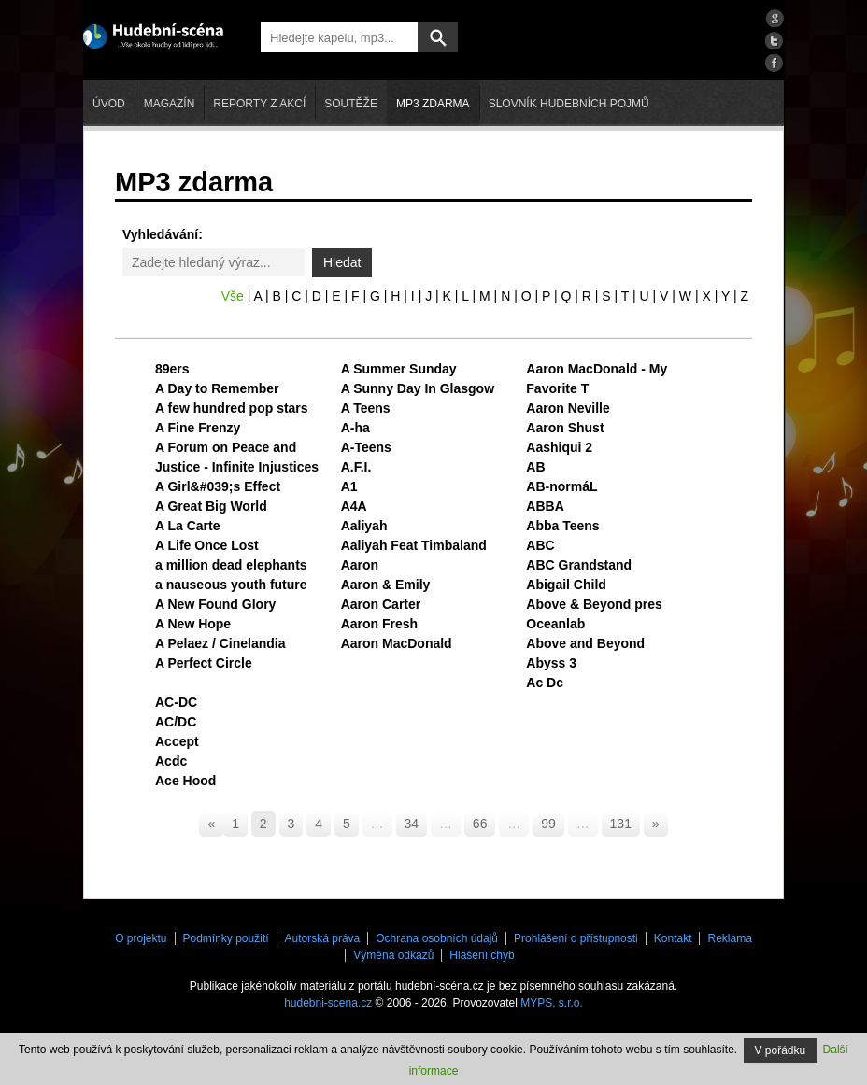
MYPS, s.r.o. (551, 1002)
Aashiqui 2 (559, 447)
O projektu (140, 938)
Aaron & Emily (386, 584)
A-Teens (366, 447)
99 (548, 823)
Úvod (108, 103)
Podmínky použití (226, 938)
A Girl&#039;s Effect (217, 486)
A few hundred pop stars (231, 408)
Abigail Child (566, 584)
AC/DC (175, 721)
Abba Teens (562, 525)
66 (480, 823)
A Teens (366, 408)
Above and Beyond (585, 643)
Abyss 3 (551, 662)
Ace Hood (185, 780)
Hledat (342, 262)
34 (412, 823)
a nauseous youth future (231, 584)
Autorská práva (323, 938)
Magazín (169, 103)
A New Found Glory (215, 604)
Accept (177, 741)
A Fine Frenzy (197, 427)
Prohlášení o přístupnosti (576, 938)
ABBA (544, 506)
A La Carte (187, 525)
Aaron (359, 564)
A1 (349, 486)
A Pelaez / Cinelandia (220, 643)
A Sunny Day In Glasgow (417, 388)
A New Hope (193, 623)
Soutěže (350, 103)
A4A (354, 506)
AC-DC (176, 702)
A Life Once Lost (207, 545)
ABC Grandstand (579, 564)
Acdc (171, 761)
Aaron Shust (565, 427)
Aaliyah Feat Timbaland (414, 545)
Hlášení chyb (481, 955)
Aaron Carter (381, 604)
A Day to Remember (217, 388)
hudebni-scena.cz (328, 1002)
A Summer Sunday (399, 368)
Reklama (729, 938)
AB (535, 466)
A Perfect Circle (203, 662)
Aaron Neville (567, 408)
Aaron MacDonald (396, 643)
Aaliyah (364, 525)
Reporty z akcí (259, 103)
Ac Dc (544, 682)
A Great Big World (211, 506)
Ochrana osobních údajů (437, 938)
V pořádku (780, 1050)
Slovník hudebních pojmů (569, 103)
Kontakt (673, 938)
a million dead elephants (231, 564)
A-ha (355, 427)
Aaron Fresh (379, 623)
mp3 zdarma (433, 103)
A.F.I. (356, 466)
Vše (233, 296)
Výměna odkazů (393, 955)
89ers (172, 368)
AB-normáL (561, 486)
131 (621, 823)
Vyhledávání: (162, 234)
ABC (540, 545)
